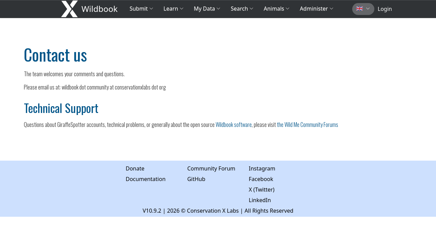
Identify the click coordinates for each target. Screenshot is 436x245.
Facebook (261, 179)
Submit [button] (141, 8)
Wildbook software (234, 124)
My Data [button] (207, 8)
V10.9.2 (152, 210)
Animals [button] (277, 8)
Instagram (262, 168)
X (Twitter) (262, 189)
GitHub (196, 179)
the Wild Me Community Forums (307, 124)
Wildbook (99, 8)
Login (385, 9)
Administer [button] (316, 8)
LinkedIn (260, 200)
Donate (135, 168)
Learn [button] (174, 8)
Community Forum (211, 168)
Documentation (146, 179)
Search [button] (242, 8)
